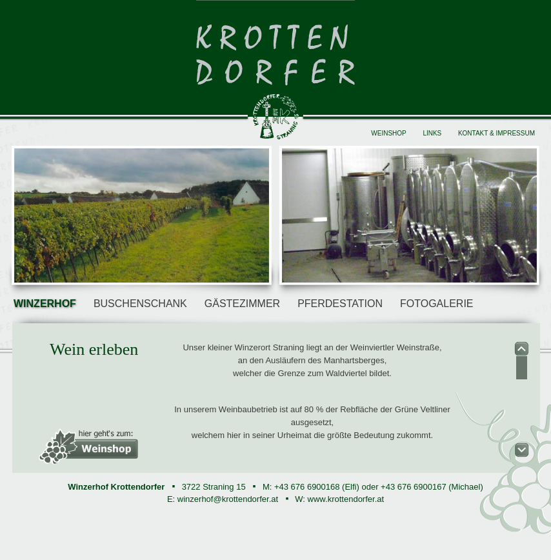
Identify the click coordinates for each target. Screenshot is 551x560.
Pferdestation (340, 303)
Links (432, 133)
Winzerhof (45, 303)
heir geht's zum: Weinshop (88, 446)
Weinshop (388, 133)
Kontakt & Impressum (496, 133)
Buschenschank (140, 303)
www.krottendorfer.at (346, 499)
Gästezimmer (242, 303)
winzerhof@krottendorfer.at (227, 499)
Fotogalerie (437, 303)
